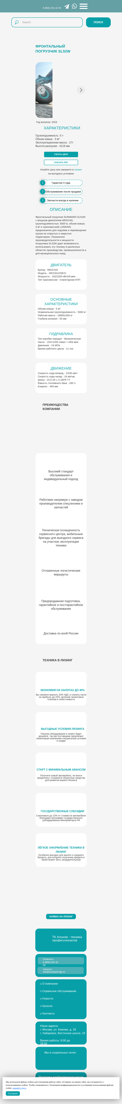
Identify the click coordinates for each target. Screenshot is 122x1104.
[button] (61, 154)
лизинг (78, 169)
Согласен (13, 1093)
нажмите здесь (19, 1088)
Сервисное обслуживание (59, 991)
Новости (47, 998)
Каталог (47, 1006)
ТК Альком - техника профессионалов (67, 938)
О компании (50, 983)
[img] (54, 1060)
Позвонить (48, 959)
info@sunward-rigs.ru (54, 971)
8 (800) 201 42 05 (52, 8)
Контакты (48, 1013)
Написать (47, 969)
